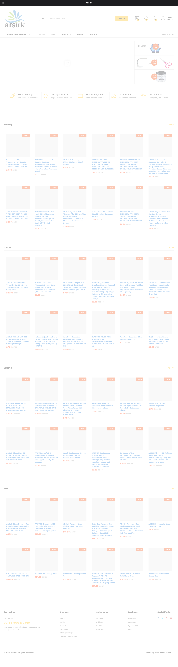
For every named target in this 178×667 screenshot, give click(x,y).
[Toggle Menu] (3, 3)
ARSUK (89, 3)
